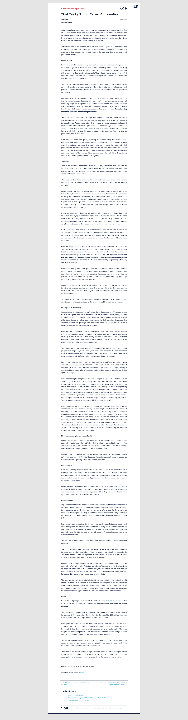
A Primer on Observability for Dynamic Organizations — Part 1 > (112, 684)
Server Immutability (75, 695)
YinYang (118, 708)
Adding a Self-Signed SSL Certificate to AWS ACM (87, 698)
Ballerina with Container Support (80, 700)
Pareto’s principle (114, 601)
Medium (82, 672)
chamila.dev (67, 8)
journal (80, 8)
